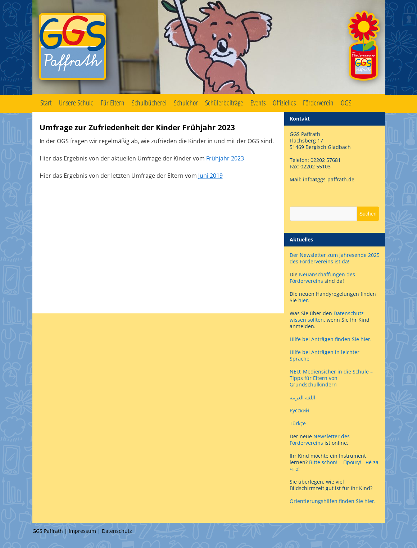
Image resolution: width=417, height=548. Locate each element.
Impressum (82, 530)
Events (258, 103)
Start (46, 103)
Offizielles (284, 103)
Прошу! (352, 462)
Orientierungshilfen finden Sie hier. (333, 501)
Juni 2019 (210, 176)
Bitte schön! (323, 462)
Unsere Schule (76, 103)
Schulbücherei (149, 103)
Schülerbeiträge (224, 103)
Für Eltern (112, 103)
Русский (299, 410)
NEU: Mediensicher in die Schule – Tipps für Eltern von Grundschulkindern (331, 378)
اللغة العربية (302, 397)
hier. (303, 300)
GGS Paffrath (208, 47)
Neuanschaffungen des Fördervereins (322, 277)
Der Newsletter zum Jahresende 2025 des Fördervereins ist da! (335, 258)
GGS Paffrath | (50, 530)
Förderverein (318, 103)
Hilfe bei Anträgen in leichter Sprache (324, 355)
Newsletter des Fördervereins (320, 439)
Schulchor (186, 103)
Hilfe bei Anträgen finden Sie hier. (331, 339)
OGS (346, 103)
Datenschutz (117, 530)
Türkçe (298, 423)
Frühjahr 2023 (225, 158)
